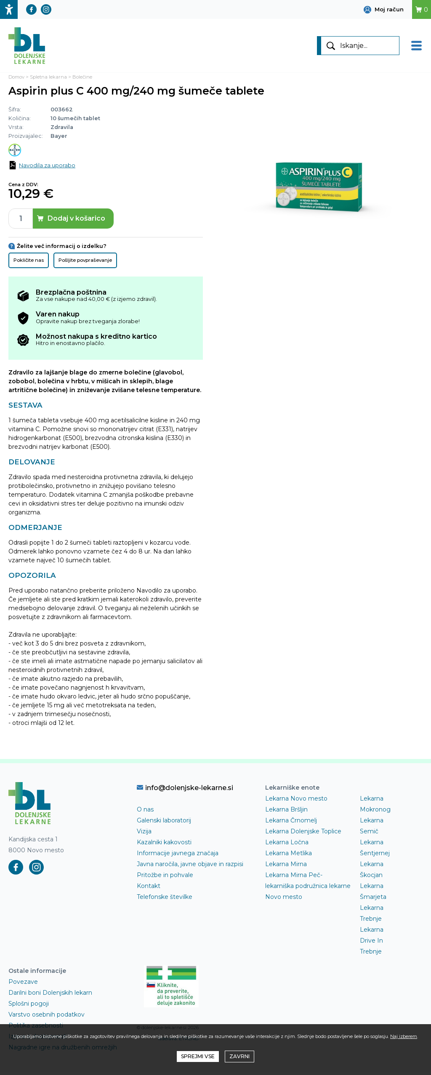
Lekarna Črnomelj (291, 823)
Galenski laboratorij (164, 823)
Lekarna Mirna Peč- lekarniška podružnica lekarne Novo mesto (308, 889)
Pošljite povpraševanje (85, 263)
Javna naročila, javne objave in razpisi (190, 867)
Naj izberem (403, 1036)
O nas (145, 813)
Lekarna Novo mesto (296, 802)
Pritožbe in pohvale (165, 878)
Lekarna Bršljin (286, 813)
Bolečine (82, 80)
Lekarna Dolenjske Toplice (303, 834)
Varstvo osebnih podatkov (46, 1018)
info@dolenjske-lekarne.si (185, 791)
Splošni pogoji (28, 1007)
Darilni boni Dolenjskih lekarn (50, 996)
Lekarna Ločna (287, 845)
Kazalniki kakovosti (164, 845)
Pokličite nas (28, 263)
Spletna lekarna (48, 80)
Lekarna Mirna (286, 867)
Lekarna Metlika (288, 856)
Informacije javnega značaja (177, 856)
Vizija (144, 834)
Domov (16, 80)
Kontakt (148, 889)
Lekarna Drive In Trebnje (371, 944)
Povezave (23, 985)
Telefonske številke (164, 900)
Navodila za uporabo (47, 168)
